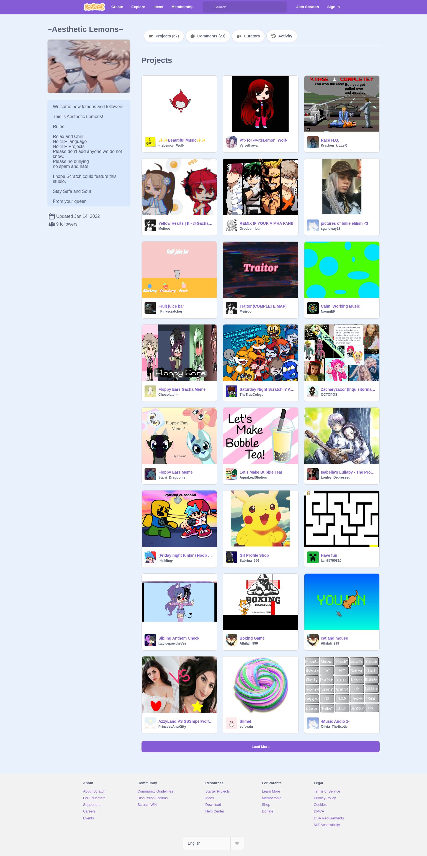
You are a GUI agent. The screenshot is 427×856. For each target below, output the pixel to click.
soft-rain (246, 727)
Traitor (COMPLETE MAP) (263, 306)
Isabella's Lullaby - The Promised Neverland (348, 472)
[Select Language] (213, 843)
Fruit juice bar (171, 306)
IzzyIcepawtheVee (172, 643)
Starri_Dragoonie (171, 477)
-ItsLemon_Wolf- (171, 145)
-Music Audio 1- (335, 721)
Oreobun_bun (250, 229)
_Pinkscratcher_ (171, 311)
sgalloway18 (331, 229)
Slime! (245, 721)
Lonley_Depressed (336, 477)
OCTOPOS (329, 395)
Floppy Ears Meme (175, 472)
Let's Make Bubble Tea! (261, 472)
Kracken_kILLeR (334, 145)
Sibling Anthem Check (178, 638)
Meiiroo (164, 229)
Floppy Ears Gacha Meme (181, 389)
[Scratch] (94, 7)
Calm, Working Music (340, 306)
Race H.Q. (330, 140)
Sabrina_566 (249, 561)
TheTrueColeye (251, 395)
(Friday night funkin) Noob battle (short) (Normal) (186, 555)
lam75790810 (331, 561)
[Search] (208, 6)
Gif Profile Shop (254, 555)
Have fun (329, 555)
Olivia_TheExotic (334, 727)
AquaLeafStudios (253, 477)
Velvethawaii (249, 145)
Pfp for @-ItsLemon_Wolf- (263, 140)
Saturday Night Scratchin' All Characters (267, 389)
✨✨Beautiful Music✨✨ (182, 140)
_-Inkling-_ (166, 561)
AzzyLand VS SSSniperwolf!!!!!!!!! (186, 721)
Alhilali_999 (249, 643)
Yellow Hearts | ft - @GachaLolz (186, 223)
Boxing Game (252, 638)
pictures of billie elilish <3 (344, 223)
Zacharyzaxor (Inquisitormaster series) (348, 389)
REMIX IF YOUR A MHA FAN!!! (267, 223)
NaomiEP (328, 311)
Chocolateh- (168, 395)
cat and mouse (334, 638)
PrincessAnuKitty (172, 727)
